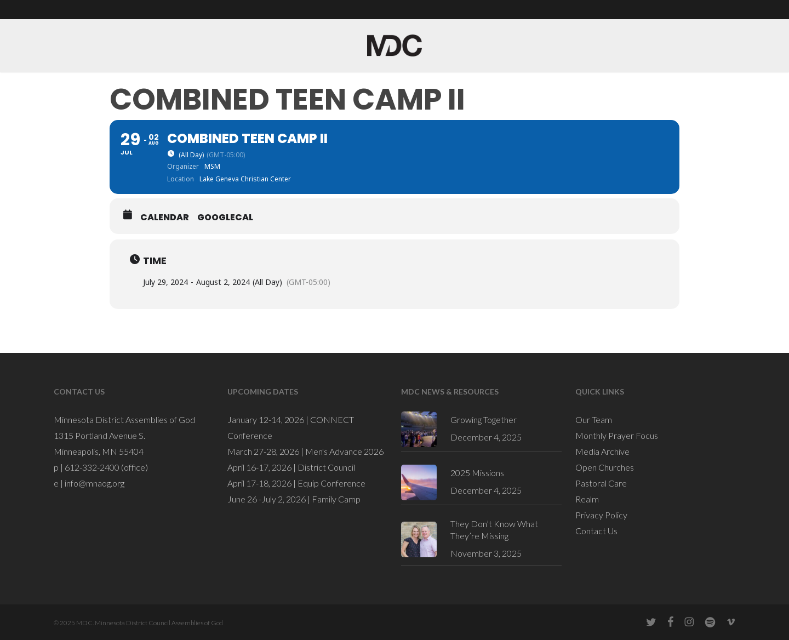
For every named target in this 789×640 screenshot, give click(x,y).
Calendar (164, 217)
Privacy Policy (601, 515)
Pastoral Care (601, 483)
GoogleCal (225, 217)
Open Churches (604, 467)
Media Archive (602, 451)
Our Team (593, 419)
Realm (587, 499)
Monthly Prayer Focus (616, 435)
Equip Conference (331, 483)
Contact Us (596, 530)
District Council (326, 467)
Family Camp (336, 499)
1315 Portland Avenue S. (99, 435)
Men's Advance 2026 (344, 451)
